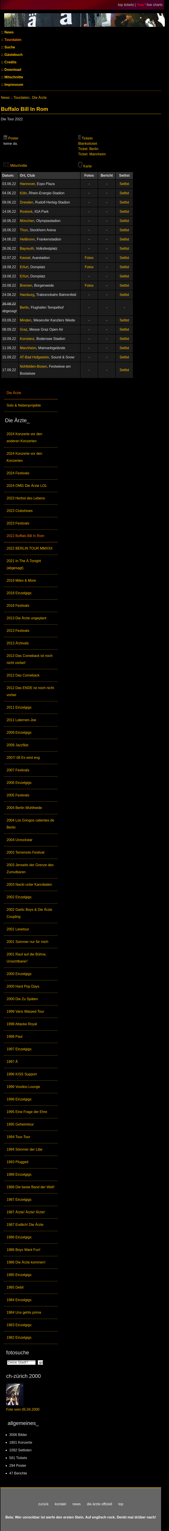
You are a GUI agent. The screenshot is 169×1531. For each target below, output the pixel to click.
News (9, 32)
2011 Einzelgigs (19, 707)
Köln (23, 193)
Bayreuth (27, 248)
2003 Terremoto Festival (25, 852)
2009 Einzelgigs (19, 732)
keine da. (11, 143)
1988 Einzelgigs (19, 1174)
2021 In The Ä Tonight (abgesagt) (24, 564)
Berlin (24, 307)
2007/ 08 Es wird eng (23, 757)
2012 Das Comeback (23, 675)
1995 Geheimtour (20, 1124)
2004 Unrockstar (19, 840)
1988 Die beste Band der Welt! (31, 1187)
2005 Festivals (18, 795)
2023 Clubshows (20, 511)
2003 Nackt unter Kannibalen (29, 884)
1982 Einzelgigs (19, 1337)
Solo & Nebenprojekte (24, 405)
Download (12, 70)
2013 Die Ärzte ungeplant (26, 618)
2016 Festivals (18, 605)
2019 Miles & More (21, 580)
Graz (24, 329)
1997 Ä (12, 1061)
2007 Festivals (18, 770)
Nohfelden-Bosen (33, 366)
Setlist (124, 184)
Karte (87, 166)
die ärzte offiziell (99, 1504)
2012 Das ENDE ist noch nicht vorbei (30, 691)
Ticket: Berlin (88, 149)
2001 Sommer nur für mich (27, 942)
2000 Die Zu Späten (22, 999)
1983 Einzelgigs (19, 1325)
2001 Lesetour (18, 929)
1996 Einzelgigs (19, 1099)
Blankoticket (87, 143)
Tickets (87, 138)
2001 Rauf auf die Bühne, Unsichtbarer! (26, 957)
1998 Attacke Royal (22, 1024)
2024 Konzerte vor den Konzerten (24, 457)
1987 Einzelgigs (19, 1199)
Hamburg (27, 295)
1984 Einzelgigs (19, 1300)
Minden (25, 320)
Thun (24, 230)
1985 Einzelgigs (19, 1275)
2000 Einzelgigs (19, 974)
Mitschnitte (13, 77)
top (120, 1504)
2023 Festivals (18, 523)
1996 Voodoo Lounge (23, 1087)
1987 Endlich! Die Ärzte (25, 1225)
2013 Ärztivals (18, 643)
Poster (13, 138)
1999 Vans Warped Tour (25, 1011)
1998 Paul (14, 1036)
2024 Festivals (18, 473)
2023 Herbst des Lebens (26, 498)
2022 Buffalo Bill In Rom (25, 536)
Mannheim (28, 348)
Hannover (27, 184)
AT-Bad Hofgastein (34, 357)
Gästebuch (13, 55)
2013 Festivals (18, 631)
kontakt (60, 1504)
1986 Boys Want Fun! (23, 1250)
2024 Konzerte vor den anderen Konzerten (24, 437)
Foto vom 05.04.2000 (22, 1409)
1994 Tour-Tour (18, 1137)
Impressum (13, 84)
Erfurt (24, 267)
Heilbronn (27, 239)
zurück (43, 1504)
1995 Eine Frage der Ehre (27, 1112)
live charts (155, 5)
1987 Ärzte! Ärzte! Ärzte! (26, 1212)
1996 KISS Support (22, 1074)
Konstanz (27, 339)
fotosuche (17, 1352)
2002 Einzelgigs (19, 897)
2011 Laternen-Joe (21, 720)
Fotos (89, 258)
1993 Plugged (17, 1162)
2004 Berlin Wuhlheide (24, 808)
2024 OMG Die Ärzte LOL (27, 486)
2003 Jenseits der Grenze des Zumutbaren (30, 868)
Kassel (25, 258)
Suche (9, 47)
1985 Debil (15, 1287)
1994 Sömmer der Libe (24, 1149)
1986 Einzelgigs (19, 1237)
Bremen (26, 285)
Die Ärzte (14, 393)
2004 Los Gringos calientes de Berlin (30, 823)
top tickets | (127, 5)
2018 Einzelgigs (19, 593)
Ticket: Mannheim (92, 154)
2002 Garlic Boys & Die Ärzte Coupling (29, 913)
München (27, 221)
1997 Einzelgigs (19, 1049)
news (76, 1504)
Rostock (26, 211)
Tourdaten (12, 40)
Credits (10, 62)
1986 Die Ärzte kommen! (26, 1262)
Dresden (26, 202)
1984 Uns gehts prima (24, 1312)
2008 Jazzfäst (17, 745)
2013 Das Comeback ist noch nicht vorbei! (30, 659)
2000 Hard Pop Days (23, 986)
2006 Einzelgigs (19, 783)
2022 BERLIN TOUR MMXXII (29, 548)
